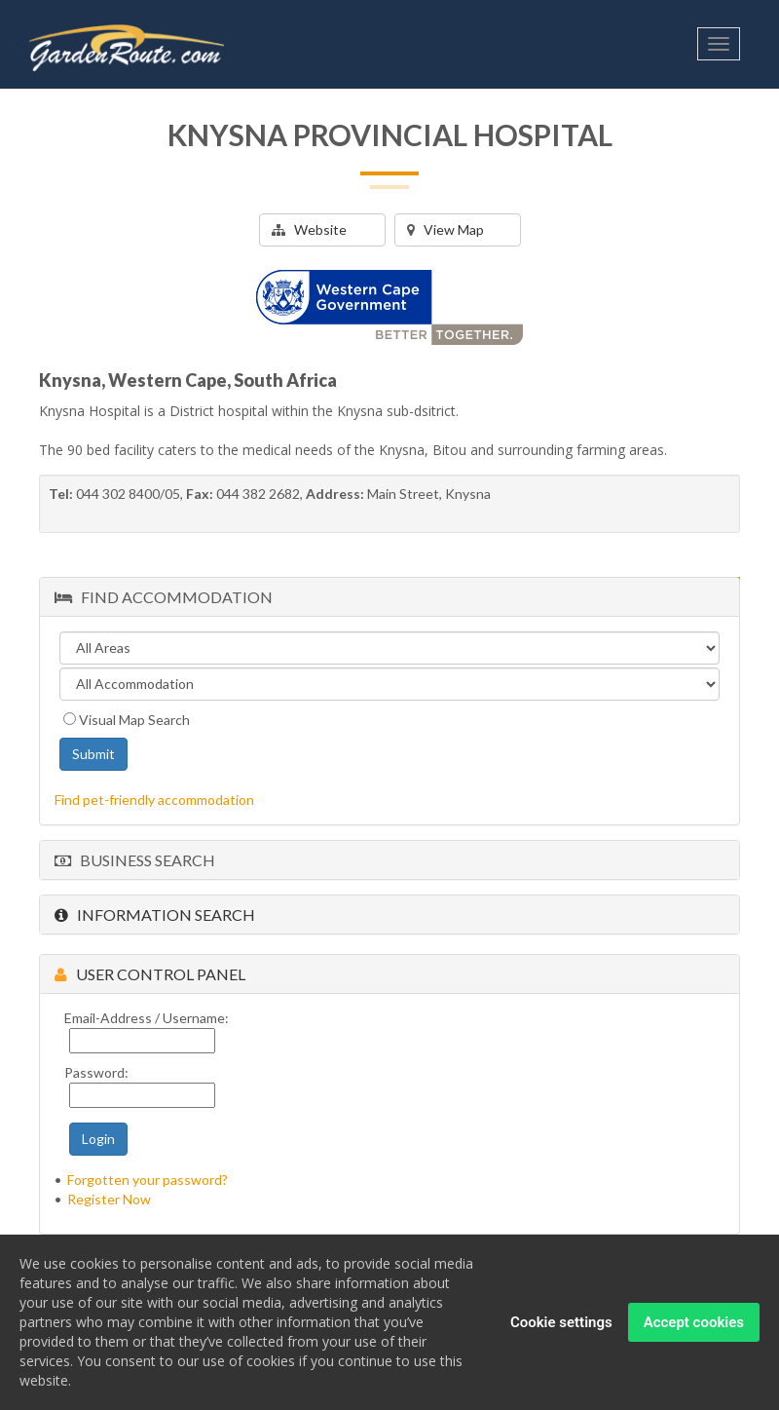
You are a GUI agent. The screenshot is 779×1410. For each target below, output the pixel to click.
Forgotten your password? (147, 1179)
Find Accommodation (164, 597)
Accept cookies (694, 1322)
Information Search (155, 914)
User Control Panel (150, 974)
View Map (445, 229)
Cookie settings (561, 1322)
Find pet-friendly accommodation (154, 799)
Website (309, 229)
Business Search (135, 860)
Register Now (109, 1199)
